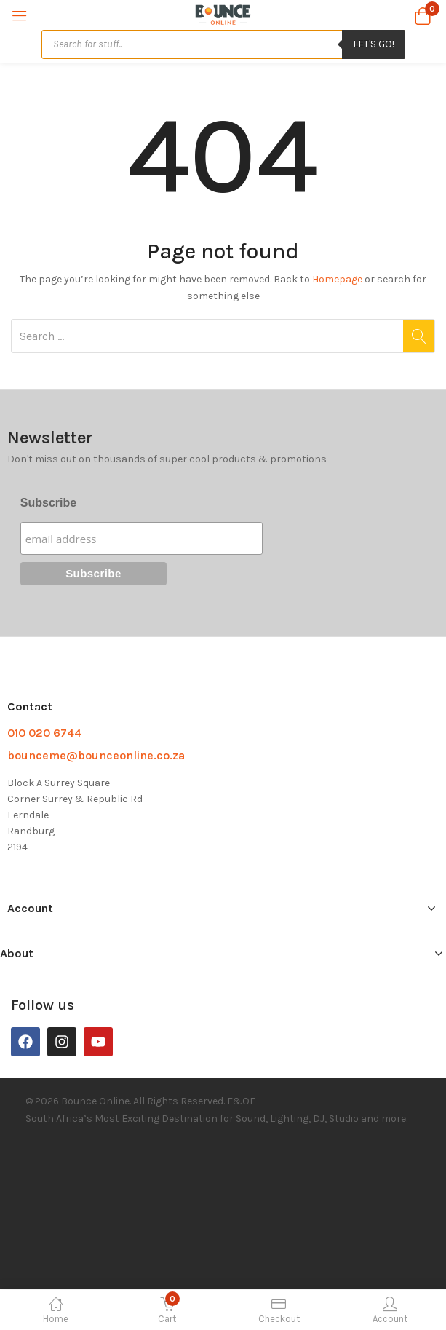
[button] (422, 14)
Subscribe (48, 502)
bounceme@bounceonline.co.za (96, 755)
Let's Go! (373, 44)
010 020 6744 (44, 733)
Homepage (337, 279)
